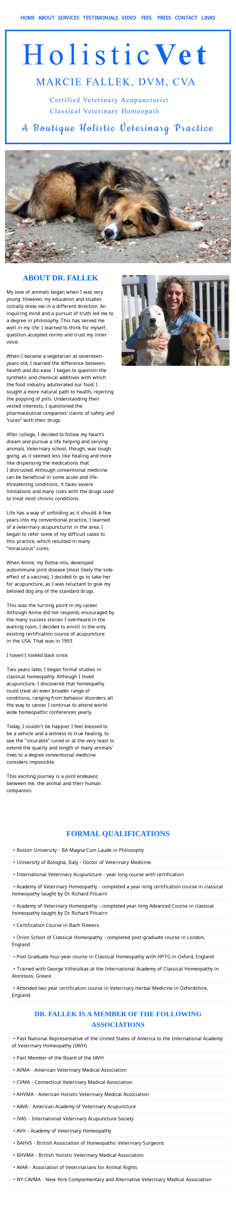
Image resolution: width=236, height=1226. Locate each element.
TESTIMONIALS (100, 18)
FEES (146, 18)
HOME (27, 18)
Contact (186, 18)
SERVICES (68, 18)
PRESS (164, 18)
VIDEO (129, 18)
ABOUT (46, 18)
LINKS (208, 18)
